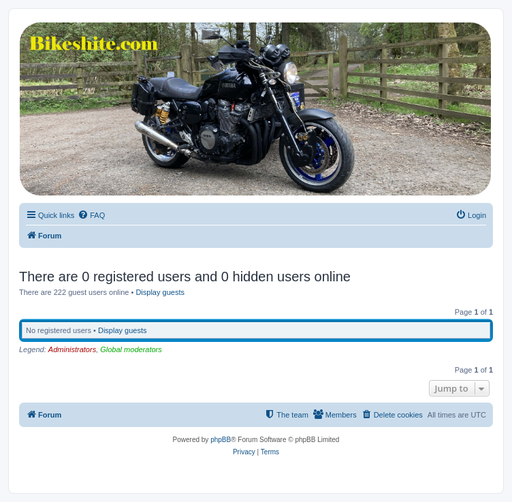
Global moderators (131, 349)
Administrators (72, 349)
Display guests (160, 292)
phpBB (220, 439)
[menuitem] (91, 215)
